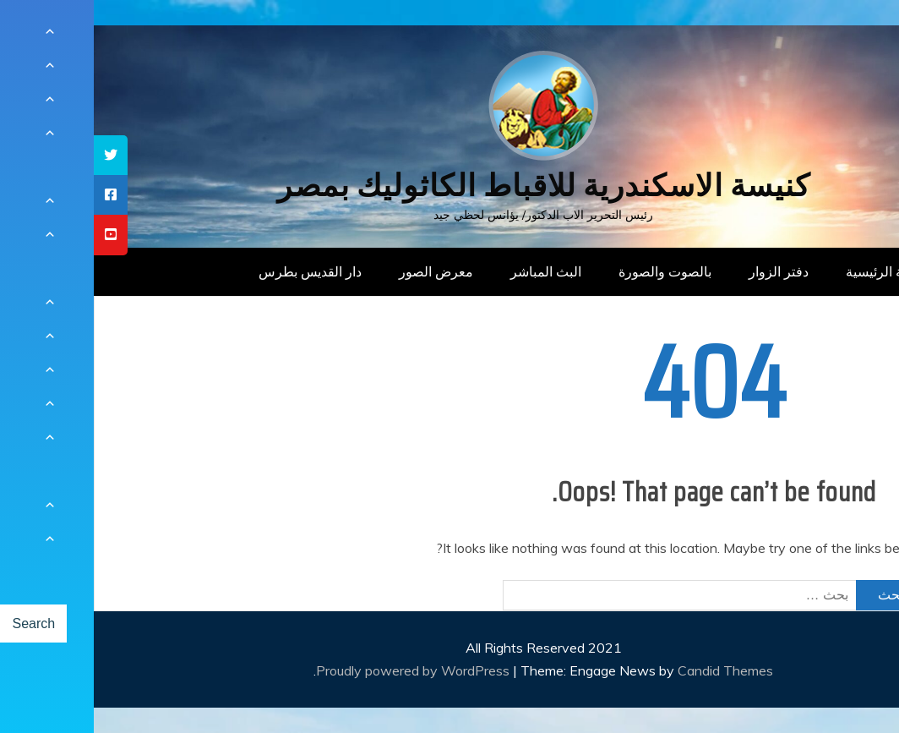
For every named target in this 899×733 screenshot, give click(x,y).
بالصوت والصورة (571, 271)
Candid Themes (631, 670)
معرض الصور (342, 271)
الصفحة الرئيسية (798, 271)
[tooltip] (17, 155)
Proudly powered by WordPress (320, 670)
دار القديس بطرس (216, 271)
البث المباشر (452, 271)
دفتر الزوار (685, 271)
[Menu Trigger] (831, 36)
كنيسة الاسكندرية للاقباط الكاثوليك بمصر (449, 185)
